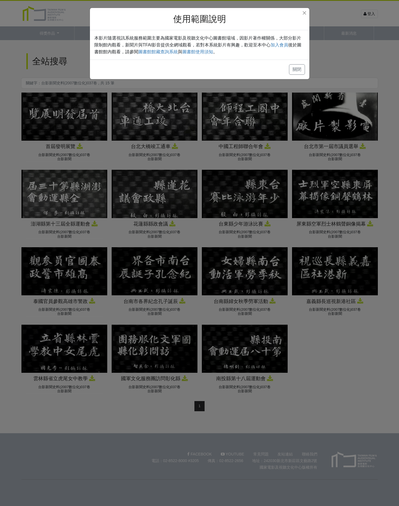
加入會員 (279, 45)
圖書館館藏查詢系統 (158, 51)
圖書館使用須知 (197, 51)
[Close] (304, 13)
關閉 (297, 69)
